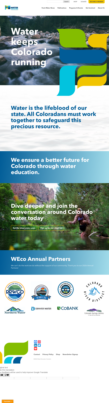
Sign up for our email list (51, 228)
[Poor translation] (7, 375)
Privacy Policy (47, 354)
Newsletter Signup (70, 354)
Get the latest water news (24, 228)
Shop (58, 354)
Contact (37, 354)
